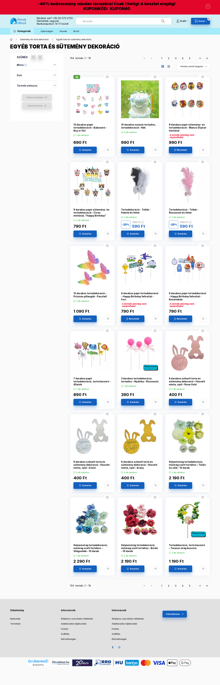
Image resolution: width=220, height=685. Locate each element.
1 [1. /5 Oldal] (161, 58)
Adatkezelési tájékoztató (73, 623)
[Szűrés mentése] (33, 57)
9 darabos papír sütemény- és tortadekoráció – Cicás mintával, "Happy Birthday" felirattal (91, 214)
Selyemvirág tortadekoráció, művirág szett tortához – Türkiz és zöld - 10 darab (187, 464)
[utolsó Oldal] (206, 58)
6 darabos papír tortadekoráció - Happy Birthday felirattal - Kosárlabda (187, 296)
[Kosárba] (85, 150)
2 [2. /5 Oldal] (168, 58)
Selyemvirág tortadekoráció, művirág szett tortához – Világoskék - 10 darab (90, 548)
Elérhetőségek (68, 639)
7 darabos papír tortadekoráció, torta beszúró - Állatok (92, 381)
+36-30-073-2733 (63, 18)
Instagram (119, 647)
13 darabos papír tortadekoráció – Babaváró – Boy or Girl (90, 127)
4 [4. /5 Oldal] (182, 58)
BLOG (76, 31)
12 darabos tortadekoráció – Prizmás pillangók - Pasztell (90, 295)
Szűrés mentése (35, 97)
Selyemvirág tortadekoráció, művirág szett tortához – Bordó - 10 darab (139, 548)
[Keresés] (163, 21)
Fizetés (64, 629)
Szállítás (65, 633)
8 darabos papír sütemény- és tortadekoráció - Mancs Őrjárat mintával (187, 127)
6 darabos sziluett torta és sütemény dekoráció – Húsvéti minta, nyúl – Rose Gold (187, 381)
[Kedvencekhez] (107, 77)
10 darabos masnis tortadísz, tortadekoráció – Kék (138, 126)
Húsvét (63, 31)
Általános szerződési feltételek (77, 618)
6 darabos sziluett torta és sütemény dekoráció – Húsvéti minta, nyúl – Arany (139, 464)
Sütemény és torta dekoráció (34, 39)
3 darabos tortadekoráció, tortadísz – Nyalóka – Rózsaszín (140, 380)
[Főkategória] (11, 39)
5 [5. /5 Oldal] (189, 58)
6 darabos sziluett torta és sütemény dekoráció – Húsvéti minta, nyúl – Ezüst (91, 464)
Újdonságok (47, 31)
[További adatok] (107, 150)
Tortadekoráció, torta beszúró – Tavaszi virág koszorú (187, 547)
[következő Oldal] (199, 58)
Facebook (112, 647)
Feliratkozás (173, 614)
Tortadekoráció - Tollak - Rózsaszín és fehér (183, 211)
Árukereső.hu (38, 665)
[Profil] (182, 21)
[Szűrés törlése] (40, 57)
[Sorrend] (193, 66)
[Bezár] (208, 6)
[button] (22, 31)
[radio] (168, 66)
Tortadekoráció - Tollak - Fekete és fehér (136, 211)
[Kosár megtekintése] (200, 21)
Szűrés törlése (35, 105)
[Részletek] (180, 150)
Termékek (15, 623)
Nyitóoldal (15, 618)
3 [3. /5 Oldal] (175, 58)
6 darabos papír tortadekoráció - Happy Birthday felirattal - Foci (139, 296)
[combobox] (123, 21)
